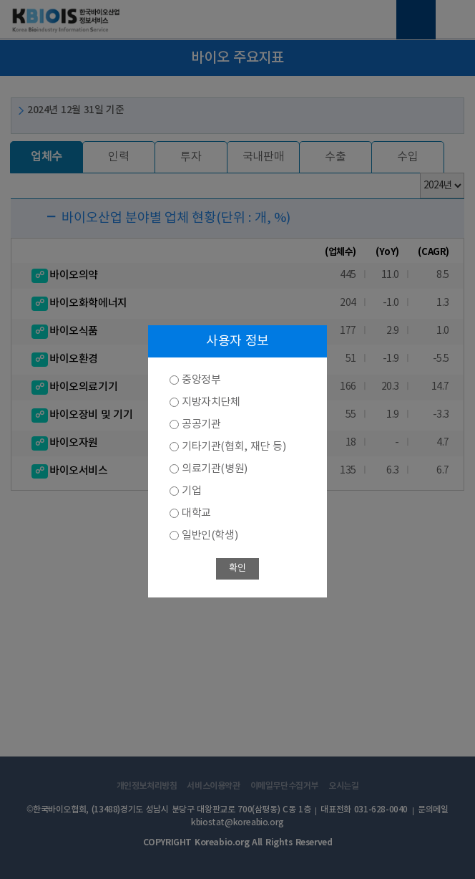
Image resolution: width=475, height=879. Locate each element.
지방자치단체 (211, 402)
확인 (237, 568)
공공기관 (201, 424)
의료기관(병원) (215, 469)
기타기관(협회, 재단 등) (233, 447)
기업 (191, 491)
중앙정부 (201, 380)
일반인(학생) (210, 535)
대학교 (196, 513)
